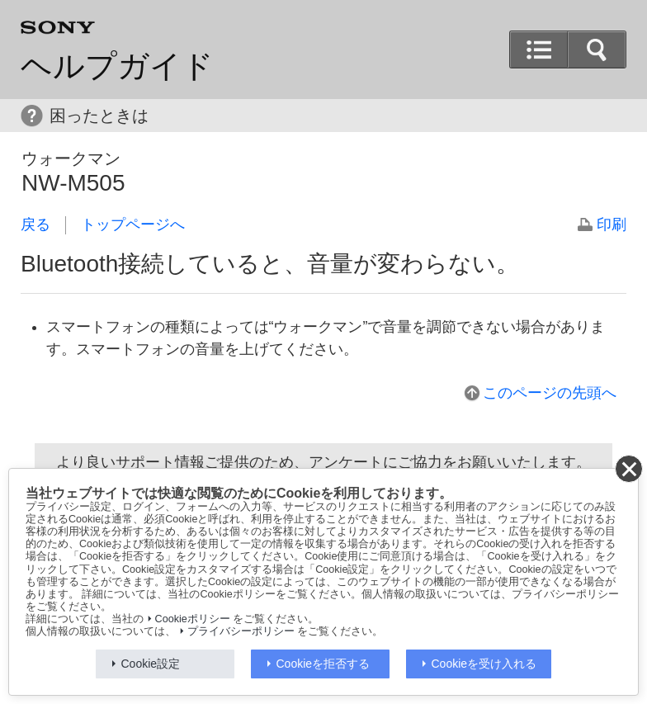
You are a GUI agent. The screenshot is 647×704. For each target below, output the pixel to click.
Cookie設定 (151, 663)
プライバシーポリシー (241, 631)
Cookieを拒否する (323, 663)
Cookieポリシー (192, 619)
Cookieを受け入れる (484, 663)
